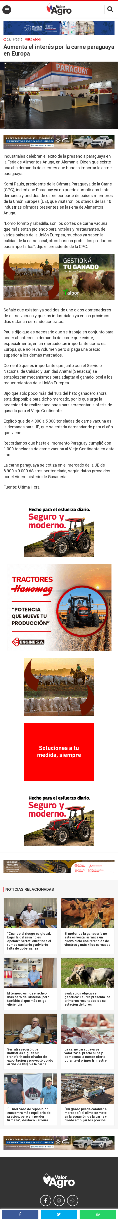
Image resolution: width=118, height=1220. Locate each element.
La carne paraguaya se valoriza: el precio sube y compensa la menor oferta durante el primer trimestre (85, 1055)
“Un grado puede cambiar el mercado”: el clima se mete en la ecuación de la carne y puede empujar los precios (86, 1114)
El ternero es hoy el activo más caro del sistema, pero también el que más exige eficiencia (28, 998)
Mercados (33, 39)
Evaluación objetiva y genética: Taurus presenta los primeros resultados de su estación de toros (87, 998)
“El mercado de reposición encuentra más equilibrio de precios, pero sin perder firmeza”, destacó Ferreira (29, 1114)
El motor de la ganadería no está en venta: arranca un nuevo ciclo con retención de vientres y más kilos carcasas (87, 939)
